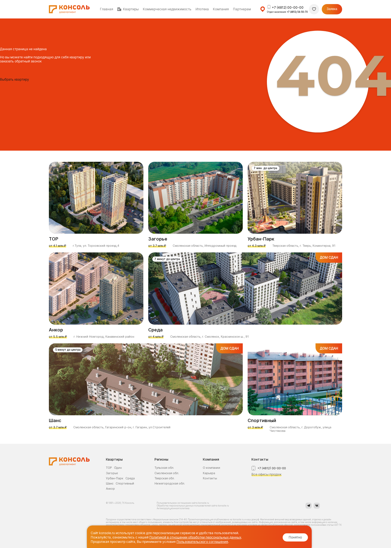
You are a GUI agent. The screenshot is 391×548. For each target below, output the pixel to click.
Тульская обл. (164, 468)
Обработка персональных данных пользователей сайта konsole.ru (193, 505)
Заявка (332, 9)
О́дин (118, 468)
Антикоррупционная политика (173, 508)
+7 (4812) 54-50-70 (297, 12)
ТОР (109, 468)
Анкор (110, 488)
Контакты (210, 478)
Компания (211, 459)
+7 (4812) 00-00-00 (288, 7)
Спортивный (125, 483)
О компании (211, 468)
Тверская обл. (164, 478)
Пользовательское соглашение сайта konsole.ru (183, 503)
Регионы (161, 459)
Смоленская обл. (166, 473)
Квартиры (131, 9)
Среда (130, 478)
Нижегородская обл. (169, 483)
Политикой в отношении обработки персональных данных (195, 537)
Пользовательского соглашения (202, 542)
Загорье (112, 473)
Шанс (109, 483)
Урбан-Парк (114, 478)
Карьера (209, 473)
